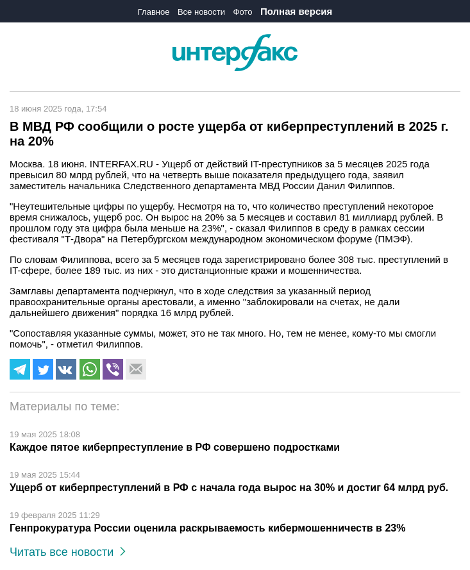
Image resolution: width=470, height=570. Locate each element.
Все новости (201, 12)
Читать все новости (68, 552)
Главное (154, 12)
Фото (243, 12)
